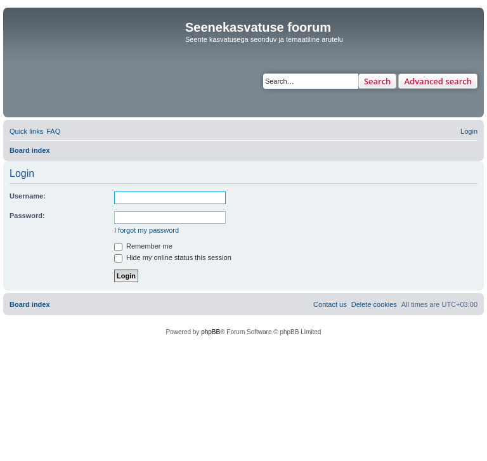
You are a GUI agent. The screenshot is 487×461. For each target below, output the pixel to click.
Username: (28, 196)
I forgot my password (146, 230)
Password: (27, 215)
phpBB (210, 331)
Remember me (143, 246)
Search (377, 81)
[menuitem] (53, 131)
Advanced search (438, 81)
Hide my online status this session (172, 257)
